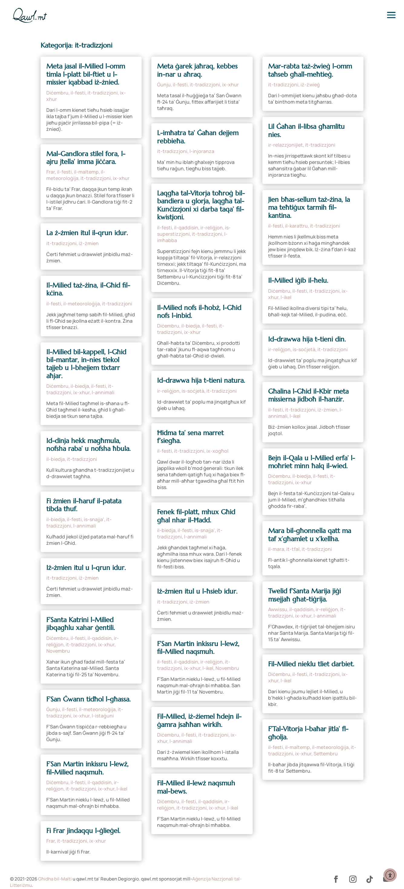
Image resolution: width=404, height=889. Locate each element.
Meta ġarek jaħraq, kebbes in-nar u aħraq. (197, 70)
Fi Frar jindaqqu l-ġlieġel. (83, 831)
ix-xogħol (217, 451)
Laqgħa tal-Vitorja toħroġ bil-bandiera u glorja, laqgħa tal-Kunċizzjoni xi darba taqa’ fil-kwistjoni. (201, 205)
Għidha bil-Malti (55, 879)
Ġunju (53, 709)
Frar (50, 171)
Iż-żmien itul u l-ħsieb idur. (197, 591)
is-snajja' (94, 519)
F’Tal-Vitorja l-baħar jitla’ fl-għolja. (308, 733)
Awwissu (277, 609)
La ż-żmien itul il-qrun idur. (87, 233)
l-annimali (103, 392)
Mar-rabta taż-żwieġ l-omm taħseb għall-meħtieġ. (310, 70)
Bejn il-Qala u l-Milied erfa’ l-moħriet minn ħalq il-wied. (311, 462)
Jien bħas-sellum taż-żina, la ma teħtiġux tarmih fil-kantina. (309, 207)
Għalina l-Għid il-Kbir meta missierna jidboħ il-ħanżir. (308, 395)
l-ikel (122, 788)
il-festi (78, 92)
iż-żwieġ (310, 84)
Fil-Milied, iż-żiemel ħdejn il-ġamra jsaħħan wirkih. (199, 720)
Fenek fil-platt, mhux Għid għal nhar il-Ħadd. (196, 516)
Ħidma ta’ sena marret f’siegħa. (190, 437)
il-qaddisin (99, 638)
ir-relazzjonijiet (285, 145)
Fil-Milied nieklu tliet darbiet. (311, 664)
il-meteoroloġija (75, 174)
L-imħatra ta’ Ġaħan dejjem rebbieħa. (197, 137)
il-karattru (296, 225)
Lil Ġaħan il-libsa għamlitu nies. (306, 130)
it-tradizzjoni (102, 92)
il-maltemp (86, 171)
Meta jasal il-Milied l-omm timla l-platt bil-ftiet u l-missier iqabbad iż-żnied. (85, 74)
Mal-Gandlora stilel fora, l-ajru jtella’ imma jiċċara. (85, 158)
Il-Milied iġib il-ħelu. (298, 280)
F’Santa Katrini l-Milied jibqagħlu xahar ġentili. (80, 624)
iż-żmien (89, 243)
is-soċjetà (193, 391)
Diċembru (57, 92)
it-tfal (293, 549)
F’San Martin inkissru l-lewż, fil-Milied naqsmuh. (87, 768)
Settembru (326, 753)
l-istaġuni (103, 715)
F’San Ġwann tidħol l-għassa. (88, 699)
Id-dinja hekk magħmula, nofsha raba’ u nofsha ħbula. (88, 445)
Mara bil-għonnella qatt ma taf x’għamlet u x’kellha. (309, 535)
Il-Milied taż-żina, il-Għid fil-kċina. (88, 289)
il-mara (276, 549)
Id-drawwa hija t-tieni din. (307, 339)
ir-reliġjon (211, 227)
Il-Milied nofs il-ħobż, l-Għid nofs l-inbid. (199, 312)
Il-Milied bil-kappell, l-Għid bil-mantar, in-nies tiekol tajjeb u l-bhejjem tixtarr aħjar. (86, 364)
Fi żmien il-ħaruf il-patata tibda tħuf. (83, 505)
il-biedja (80, 386)
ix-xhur (121, 178)
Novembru (58, 651)
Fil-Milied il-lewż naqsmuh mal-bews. (196, 787)
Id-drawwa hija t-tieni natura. (201, 380)
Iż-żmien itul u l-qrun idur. (86, 568)
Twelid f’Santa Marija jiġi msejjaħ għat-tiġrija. (304, 595)
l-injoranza (201, 151)
